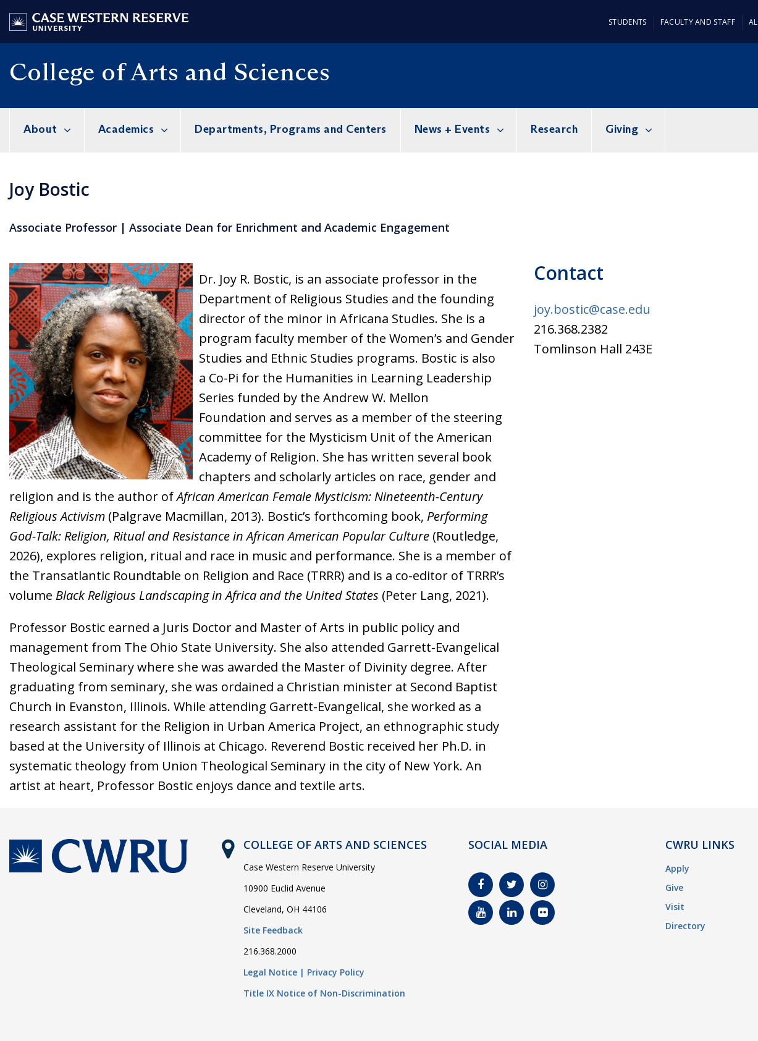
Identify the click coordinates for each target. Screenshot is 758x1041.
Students (627, 22)
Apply (677, 868)
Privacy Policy (335, 972)
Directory (685, 926)
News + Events (453, 129)
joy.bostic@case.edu (592, 309)
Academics (126, 129)
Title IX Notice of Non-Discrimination (324, 993)
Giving (621, 129)
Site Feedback (273, 930)
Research (554, 129)
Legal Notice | (274, 972)
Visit (674, 906)
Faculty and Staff (697, 22)
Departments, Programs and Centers (291, 129)
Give (674, 887)
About (40, 129)
